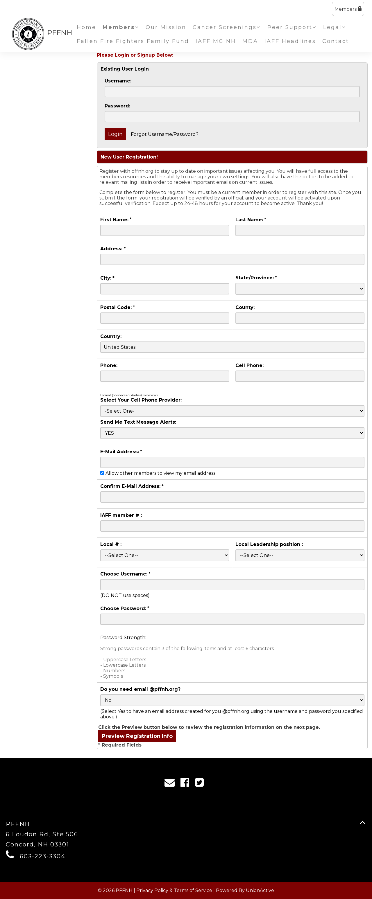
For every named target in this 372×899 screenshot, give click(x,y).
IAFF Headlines (290, 41)
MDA (250, 41)
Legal (334, 27)
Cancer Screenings (227, 27)
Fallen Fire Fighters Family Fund (133, 41)
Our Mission (166, 27)
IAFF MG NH (216, 41)
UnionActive (260, 890)
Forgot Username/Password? (164, 134)
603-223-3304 (42, 856)
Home (86, 27)
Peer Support (292, 27)
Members (348, 9)
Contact (335, 41)
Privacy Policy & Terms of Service (174, 890)
